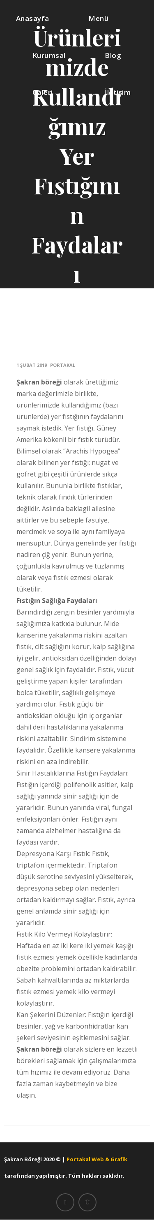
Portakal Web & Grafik (97, 1159)
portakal (62, 365)
